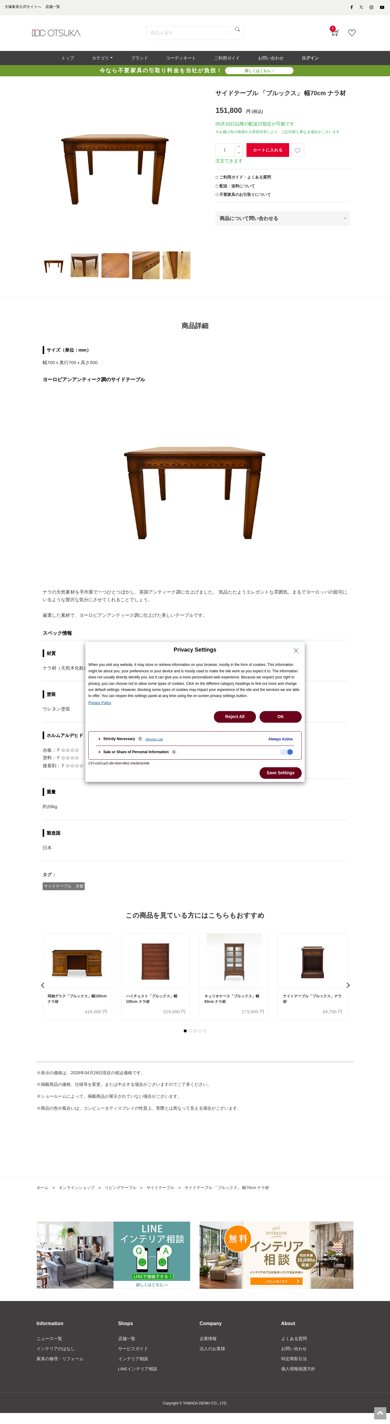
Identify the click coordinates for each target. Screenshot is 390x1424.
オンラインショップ (79, 1197)
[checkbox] (286, 752)
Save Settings (281, 772)
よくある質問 (294, 1348)
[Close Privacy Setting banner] (296, 650)
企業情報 (208, 1348)
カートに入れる (268, 153)
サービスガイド (133, 1359)
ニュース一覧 (49, 1348)
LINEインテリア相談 (138, 1379)
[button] (185, 1041)
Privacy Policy (99, 703)
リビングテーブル (125, 1197)
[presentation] (42, 992)
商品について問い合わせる (249, 221)
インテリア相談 (133, 1369)
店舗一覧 (126, 1348)
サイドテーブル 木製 (64, 889)
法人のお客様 (212, 1359)
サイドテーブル (168, 1197)
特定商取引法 (294, 1369)
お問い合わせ (294, 1359)
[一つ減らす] (239, 157)
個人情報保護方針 (298, 1379)
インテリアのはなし (56, 1359)
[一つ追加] (239, 150)
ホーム (43, 1197)
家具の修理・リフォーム (60, 1369)
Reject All (234, 716)
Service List (154, 739)
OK (281, 716)
